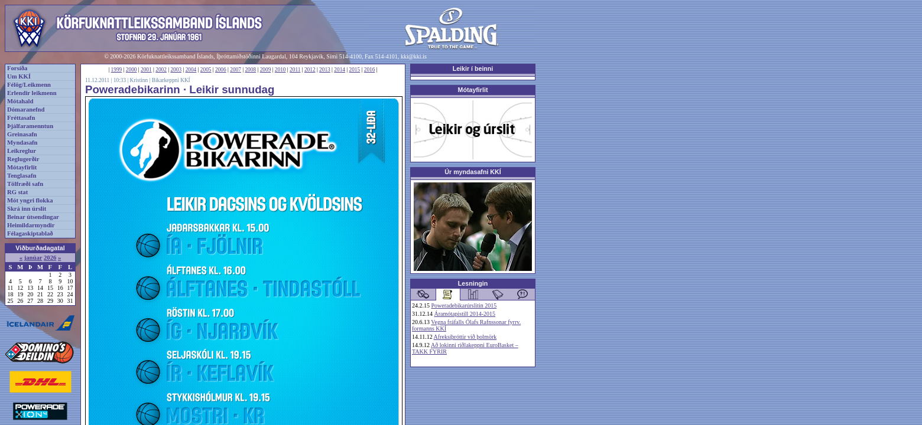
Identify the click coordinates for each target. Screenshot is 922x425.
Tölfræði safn (25, 184)
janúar (33, 257)
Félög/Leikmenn (29, 84)
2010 (280, 70)
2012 (310, 70)
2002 (161, 70)
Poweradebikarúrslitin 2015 (464, 305)
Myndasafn (22, 142)
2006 (220, 70)
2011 (295, 70)
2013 (324, 70)
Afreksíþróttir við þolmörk (465, 337)
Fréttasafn (21, 118)
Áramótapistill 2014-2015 (465, 313)
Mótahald (20, 101)
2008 (250, 70)
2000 (131, 70)
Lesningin (473, 283)
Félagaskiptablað (30, 233)
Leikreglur (21, 151)
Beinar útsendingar (33, 217)
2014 (339, 70)
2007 (235, 70)
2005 (206, 70)
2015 (355, 70)
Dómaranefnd (25, 109)
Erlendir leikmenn (32, 93)
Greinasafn (22, 134)
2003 (175, 70)
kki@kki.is (414, 56)
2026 (50, 257)
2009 (265, 70)
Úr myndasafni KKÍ (472, 171)
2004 (191, 70)
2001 (146, 70)
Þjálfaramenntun (30, 126)
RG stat (17, 192)
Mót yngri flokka (30, 200)
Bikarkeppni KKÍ (171, 80)
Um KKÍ (19, 76)
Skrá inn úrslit (26, 208)
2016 (369, 70)
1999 (116, 70)
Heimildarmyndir (31, 225)
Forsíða (17, 68)
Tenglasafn (21, 175)
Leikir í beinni (473, 68)
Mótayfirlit (22, 167)
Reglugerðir (23, 159)
